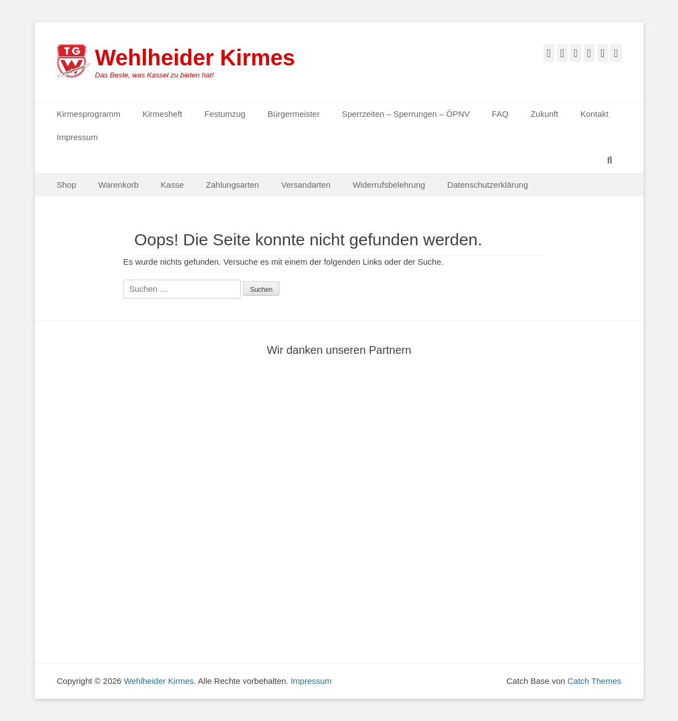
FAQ (500, 114)
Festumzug (224, 114)
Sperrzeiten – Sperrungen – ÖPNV (406, 114)
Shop (66, 184)
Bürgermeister (293, 114)
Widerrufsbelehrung (389, 184)
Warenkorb (119, 184)
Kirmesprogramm (89, 114)
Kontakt (595, 114)
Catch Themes (594, 681)
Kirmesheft (163, 114)
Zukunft (544, 114)
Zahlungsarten (232, 184)
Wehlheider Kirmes (195, 57)
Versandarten (305, 184)
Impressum (77, 137)
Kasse (172, 184)
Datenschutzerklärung (487, 184)
